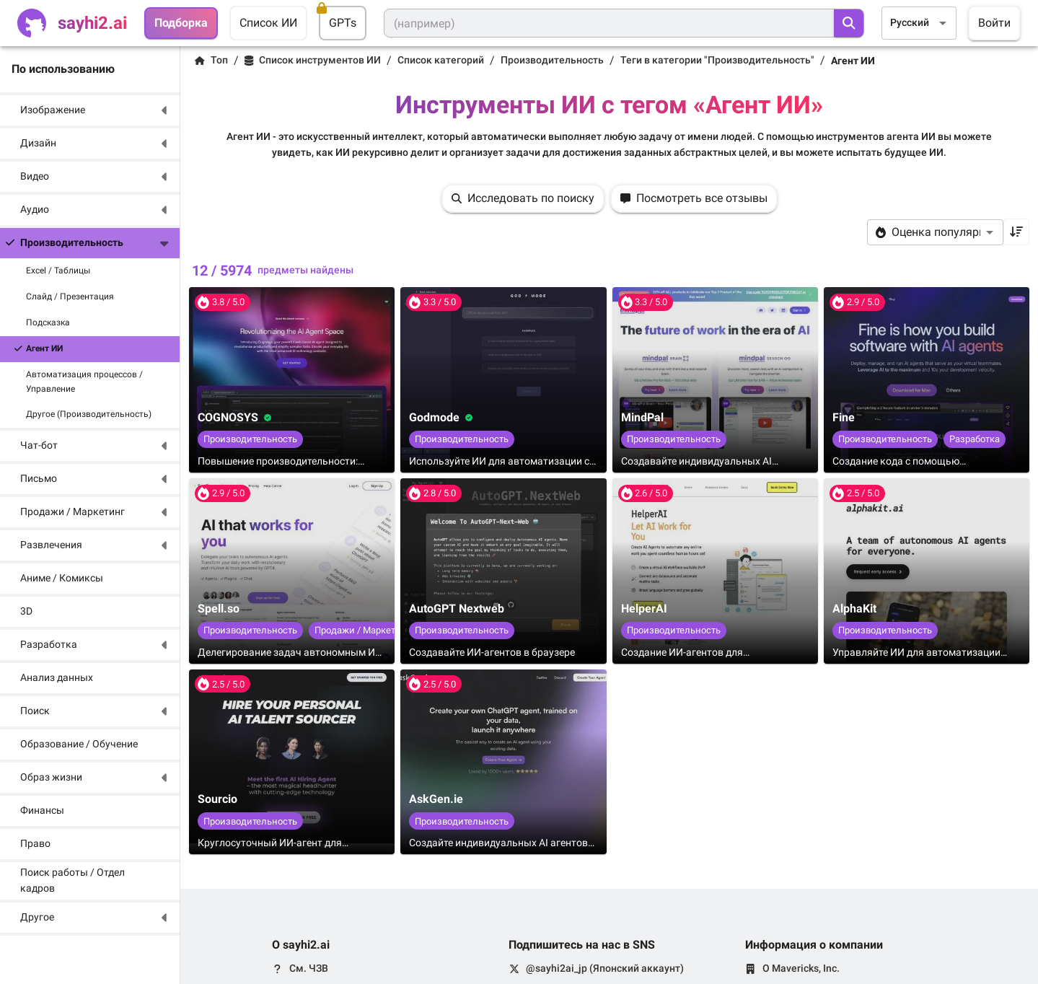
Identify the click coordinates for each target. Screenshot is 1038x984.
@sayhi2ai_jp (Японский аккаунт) (605, 968)
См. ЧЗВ (308, 968)
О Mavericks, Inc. (801, 968)
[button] (90, 110)
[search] (849, 23)
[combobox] (918, 22)
